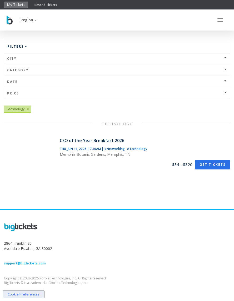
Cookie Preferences (23, 294)
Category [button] (117, 70)
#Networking (115, 149)
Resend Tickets (45, 5)
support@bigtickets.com (25, 263)
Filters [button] (17, 46)
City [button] (117, 58)
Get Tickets (213, 164)
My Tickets (16, 4)
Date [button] (117, 81)
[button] (29, 19)
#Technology (137, 149)
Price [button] (117, 93)
